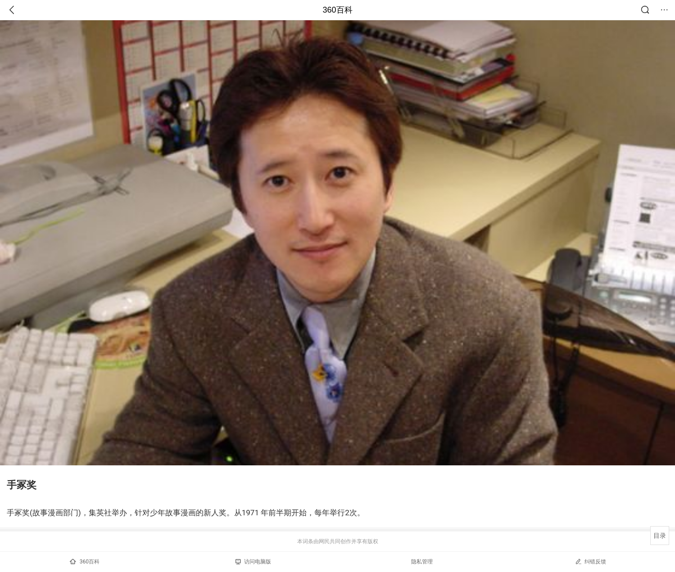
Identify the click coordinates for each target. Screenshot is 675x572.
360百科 (337, 9)
